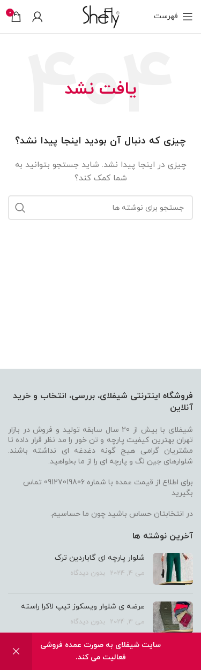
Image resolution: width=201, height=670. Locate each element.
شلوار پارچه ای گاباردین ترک (100, 558)
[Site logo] (100, 16)
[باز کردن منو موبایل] (173, 16)
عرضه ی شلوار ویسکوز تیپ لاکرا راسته (83, 607)
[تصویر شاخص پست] (173, 569)
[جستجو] (100, 207)
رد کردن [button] (16, 651)
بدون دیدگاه (87, 573)
